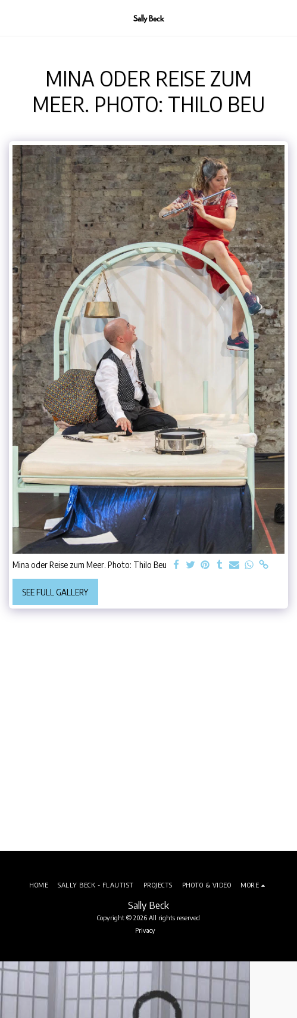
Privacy (145, 930)
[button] (13, 17)
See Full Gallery (55, 592)
